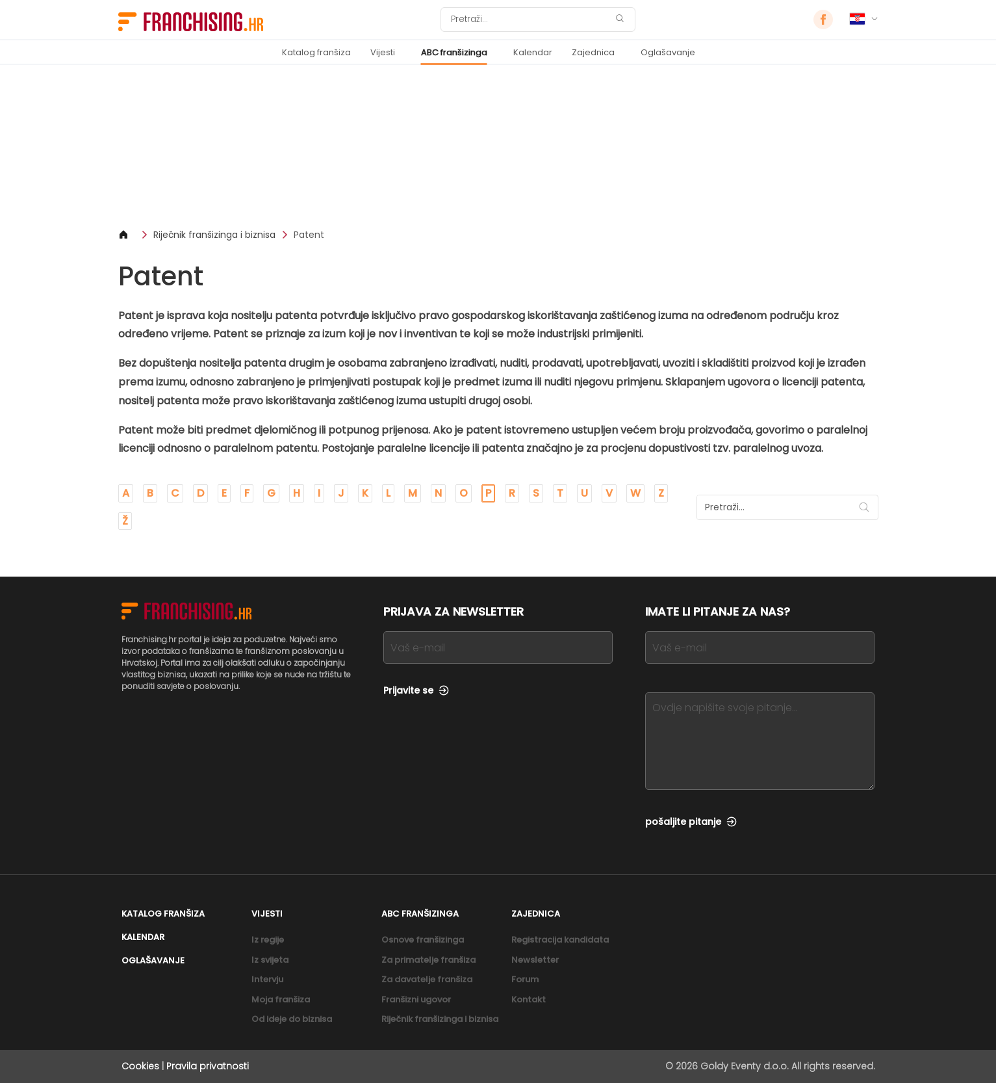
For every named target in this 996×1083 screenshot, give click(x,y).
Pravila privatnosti (207, 1066)
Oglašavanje (668, 52)
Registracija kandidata (560, 939)
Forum (525, 979)
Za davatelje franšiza (426, 979)
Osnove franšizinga (422, 939)
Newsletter (535, 960)
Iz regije (267, 939)
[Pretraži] (529, 19)
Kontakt (528, 999)
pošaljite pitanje (691, 821)
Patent (309, 234)
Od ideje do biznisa (291, 1019)
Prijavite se (416, 690)
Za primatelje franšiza (428, 960)
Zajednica (593, 52)
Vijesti (382, 52)
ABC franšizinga (454, 52)
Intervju (267, 979)
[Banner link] (498, 146)
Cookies (140, 1066)
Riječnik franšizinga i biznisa (214, 234)
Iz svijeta (269, 960)
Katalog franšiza (316, 52)
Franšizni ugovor (416, 999)
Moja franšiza (280, 999)
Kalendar (532, 52)
